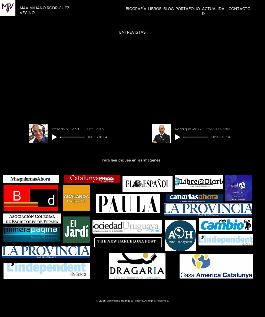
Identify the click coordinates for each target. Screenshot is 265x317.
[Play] (54, 137)
